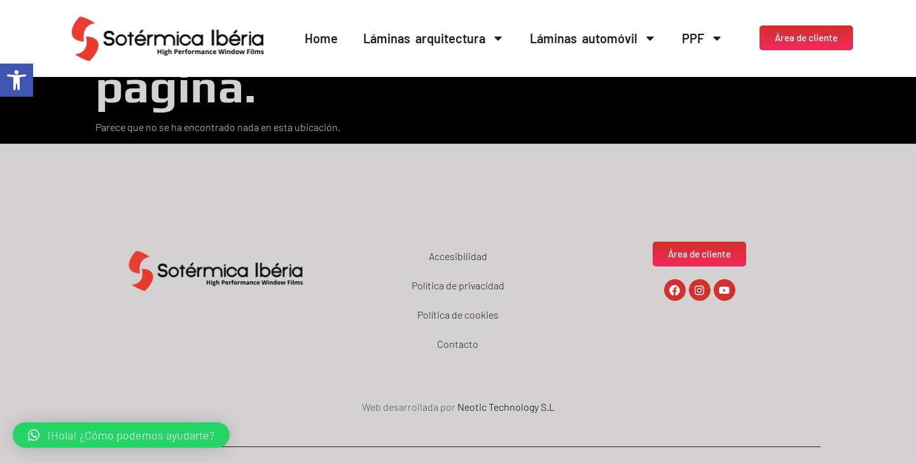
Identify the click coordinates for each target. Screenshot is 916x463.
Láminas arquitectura (433, 38)
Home (321, 38)
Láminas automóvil (593, 38)
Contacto (457, 344)
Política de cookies (458, 314)
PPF (702, 38)
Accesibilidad (458, 256)
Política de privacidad (458, 285)
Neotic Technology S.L (506, 407)
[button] (16, 80)
